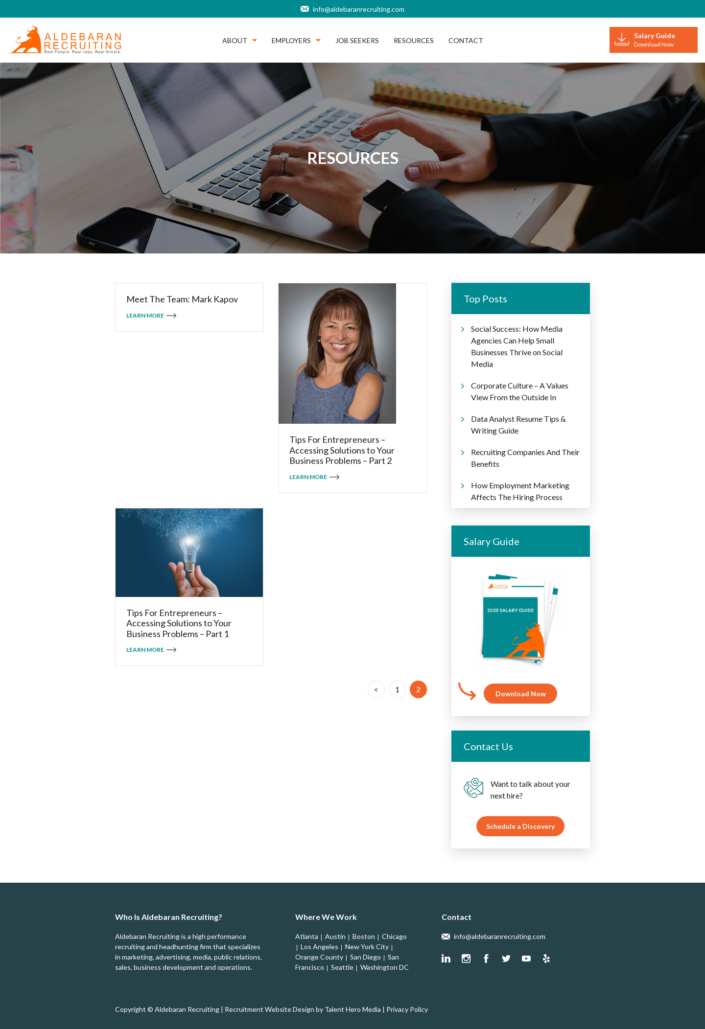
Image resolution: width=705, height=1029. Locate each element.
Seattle (342, 967)
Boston (363, 936)
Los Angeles (319, 946)
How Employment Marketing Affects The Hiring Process (520, 491)
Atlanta (306, 936)
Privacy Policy (407, 1009)
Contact (465, 40)
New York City (367, 946)
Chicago (394, 936)
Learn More (145, 315)
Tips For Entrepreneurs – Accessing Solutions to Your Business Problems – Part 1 (179, 623)
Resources (414, 40)
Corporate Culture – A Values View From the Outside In (519, 391)
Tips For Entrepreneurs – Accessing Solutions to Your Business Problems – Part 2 (342, 450)
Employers (296, 40)
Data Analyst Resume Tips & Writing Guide (518, 424)
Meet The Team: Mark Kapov (182, 299)
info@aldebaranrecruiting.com (358, 9)
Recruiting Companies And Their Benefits (525, 457)
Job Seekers (357, 40)
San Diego (365, 957)
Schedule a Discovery (520, 826)
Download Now (520, 693)
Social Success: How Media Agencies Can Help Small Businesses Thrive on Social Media (517, 346)
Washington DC (384, 967)
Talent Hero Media (353, 1009)
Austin (335, 936)
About (239, 40)
